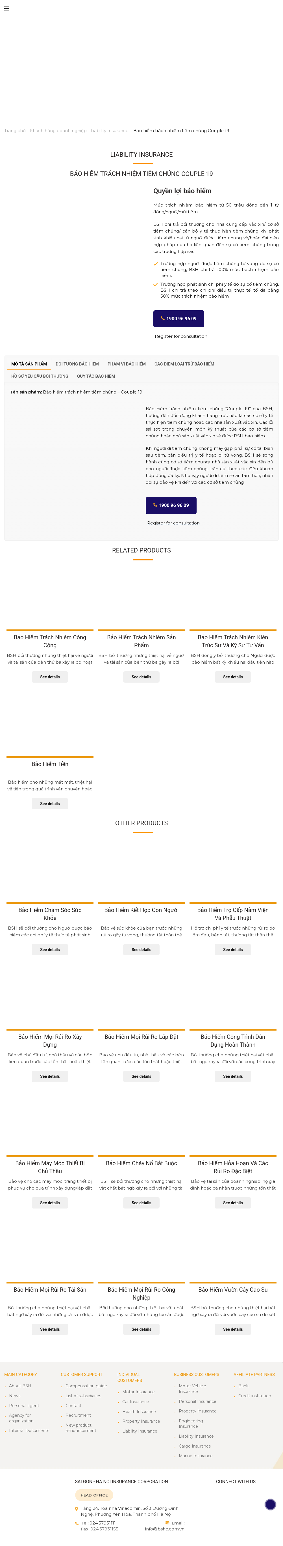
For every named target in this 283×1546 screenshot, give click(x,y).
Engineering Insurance (191, 1423)
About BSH (20, 1385)
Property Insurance (141, 1421)
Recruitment (78, 1415)
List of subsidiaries (83, 1395)
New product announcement (81, 1428)
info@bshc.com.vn (164, 1529)
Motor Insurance (138, 1391)
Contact (73, 1405)
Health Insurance (139, 1411)
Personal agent (24, 1405)
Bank (243, 1385)
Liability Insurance (139, 1431)
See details (50, 677)
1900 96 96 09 (181, 318)
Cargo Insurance (195, 1446)
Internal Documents (29, 1430)
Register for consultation (181, 336)
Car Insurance (135, 1401)
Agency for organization (21, 1418)
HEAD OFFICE (94, 1495)
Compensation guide (86, 1385)
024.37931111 (103, 1523)
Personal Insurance (197, 1401)
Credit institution (254, 1395)
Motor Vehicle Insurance (192, 1388)
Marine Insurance (196, 1455)
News (14, 1395)
